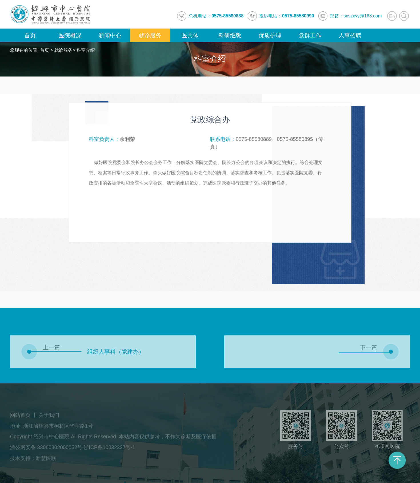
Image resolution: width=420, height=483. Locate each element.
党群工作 (310, 35)
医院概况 (70, 35)
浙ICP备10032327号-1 (109, 449)
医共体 (190, 35)
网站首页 (20, 416)
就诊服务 (150, 35)
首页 (30, 35)
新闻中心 (110, 35)
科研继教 (230, 35)
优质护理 (270, 35)
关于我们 (49, 416)
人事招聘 (350, 35)
